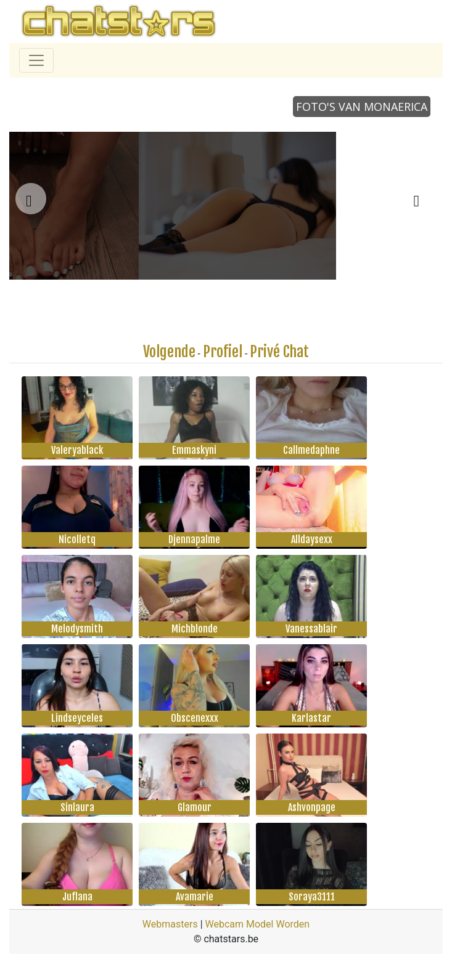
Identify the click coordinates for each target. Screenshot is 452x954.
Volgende (169, 351)
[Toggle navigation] (36, 60)
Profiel (222, 351)
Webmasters (170, 924)
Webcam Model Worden (257, 924)
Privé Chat (279, 351)
